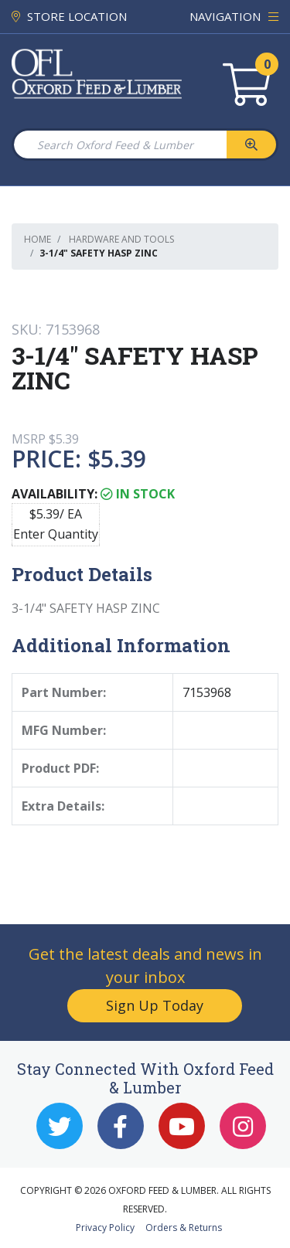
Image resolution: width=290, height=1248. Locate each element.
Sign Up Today (154, 1005)
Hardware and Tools (121, 239)
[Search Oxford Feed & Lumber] (119, 144)
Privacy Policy (105, 1227)
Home (37, 239)
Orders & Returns (183, 1227)
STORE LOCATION (69, 16)
